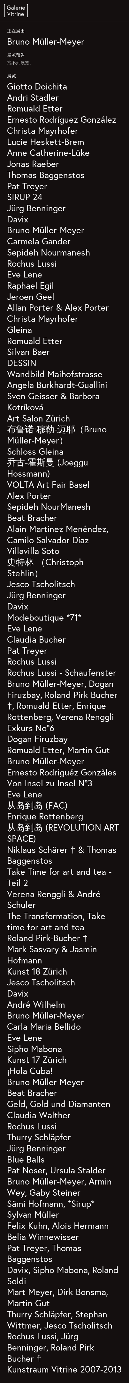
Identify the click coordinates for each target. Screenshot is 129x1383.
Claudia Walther (39, 1115)
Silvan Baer (28, 351)
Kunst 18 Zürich (37, 971)
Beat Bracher (32, 517)
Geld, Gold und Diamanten (58, 1104)
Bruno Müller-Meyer (45, 41)
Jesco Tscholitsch (41, 584)
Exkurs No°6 (30, 728)
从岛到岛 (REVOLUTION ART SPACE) (63, 832)
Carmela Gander (39, 241)
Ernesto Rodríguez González (61, 119)
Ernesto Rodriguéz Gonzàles (62, 772)
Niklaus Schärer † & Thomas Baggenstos (62, 855)
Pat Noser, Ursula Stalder (56, 1170)
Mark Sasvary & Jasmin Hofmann (52, 954)
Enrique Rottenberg (45, 816)
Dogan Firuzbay (37, 739)
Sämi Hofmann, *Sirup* (51, 1203)
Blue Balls (26, 1159)
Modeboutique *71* (44, 617)
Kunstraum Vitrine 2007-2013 (64, 1369)
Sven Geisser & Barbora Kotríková (53, 401)
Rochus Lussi (32, 263)
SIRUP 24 (24, 197)
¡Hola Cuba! (30, 1071)
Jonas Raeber (33, 163)
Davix (17, 219)
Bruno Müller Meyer (45, 1082)
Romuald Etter (35, 108)
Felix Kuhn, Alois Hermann (58, 1225)
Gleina (19, 329)
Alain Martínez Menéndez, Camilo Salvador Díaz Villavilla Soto (57, 540)
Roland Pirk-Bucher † (47, 938)
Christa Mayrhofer (42, 130)
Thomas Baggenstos (46, 175)
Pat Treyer (27, 186)
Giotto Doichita (37, 86)
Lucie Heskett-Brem (45, 142)
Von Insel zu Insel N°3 (49, 783)
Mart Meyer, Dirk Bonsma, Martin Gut (57, 1297)
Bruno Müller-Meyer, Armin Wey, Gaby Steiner (59, 1186)
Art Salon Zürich (38, 418)
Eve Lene (24, 274)
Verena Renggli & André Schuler (54, 899)
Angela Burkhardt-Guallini (57, 385)
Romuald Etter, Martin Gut (58, 750)
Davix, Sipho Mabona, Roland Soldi (62, 1275)
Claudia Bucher (36, 639)
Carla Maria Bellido (44, 1026)
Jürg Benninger (36, 208)
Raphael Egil (30, 285)
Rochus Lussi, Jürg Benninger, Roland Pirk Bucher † (50, 1347)
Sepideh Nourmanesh (48, 252)
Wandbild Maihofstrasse (54, 374)
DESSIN (21, 363)
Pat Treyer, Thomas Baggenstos (44, 1253)
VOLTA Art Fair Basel (48, 484)
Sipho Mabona (34, 1049)
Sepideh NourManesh (48, 506)
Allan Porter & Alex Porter (58, 307)
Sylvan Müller (33, 1214)
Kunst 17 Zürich (37, 1059)
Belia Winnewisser (43, 1237)
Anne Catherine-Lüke (48, 152)
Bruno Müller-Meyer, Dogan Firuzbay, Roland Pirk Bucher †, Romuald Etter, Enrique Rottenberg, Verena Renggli (62, 700)
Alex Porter (29, 495)
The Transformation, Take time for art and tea (56, 921)
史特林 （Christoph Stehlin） (45, 567)
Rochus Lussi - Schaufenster (61, 672)
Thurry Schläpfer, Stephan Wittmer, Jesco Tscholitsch (59, 1319)
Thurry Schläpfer (39, 1137)
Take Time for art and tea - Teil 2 (59, 877)
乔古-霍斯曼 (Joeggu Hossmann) (47, 467)
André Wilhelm (36, 1004)
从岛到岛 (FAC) (37, 805)
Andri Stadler (33, 97)
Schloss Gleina (35, 451)
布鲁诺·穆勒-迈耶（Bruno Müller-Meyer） (57, 434)
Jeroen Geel (30, 296)
